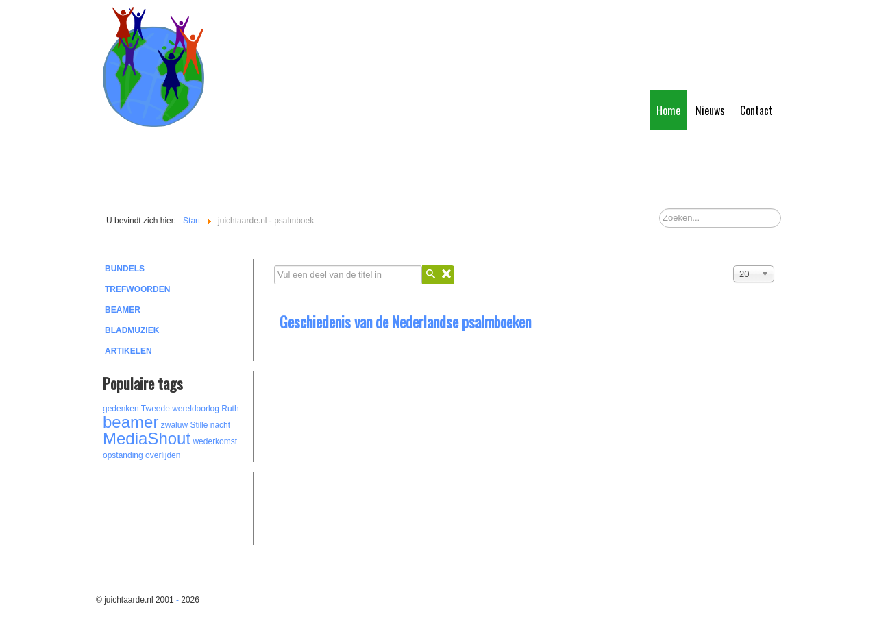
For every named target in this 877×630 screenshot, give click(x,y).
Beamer (122, 310)
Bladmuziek (132, 330)
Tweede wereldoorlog (180, 408)
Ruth (229, 408)
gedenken (121, 408)
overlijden (162, 455)
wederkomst (215, 441)
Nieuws (710, 110)
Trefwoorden (137, 289)
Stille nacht (210, 425)
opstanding (123, 455)
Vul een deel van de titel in (274, 265)
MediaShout (146, 438)
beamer (130, 422)
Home (668, 110)
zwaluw (174, 425)
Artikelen (128, 351)
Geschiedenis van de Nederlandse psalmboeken (405, 321)
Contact (756, 110)
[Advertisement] (178, 506)
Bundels (125, 269)
